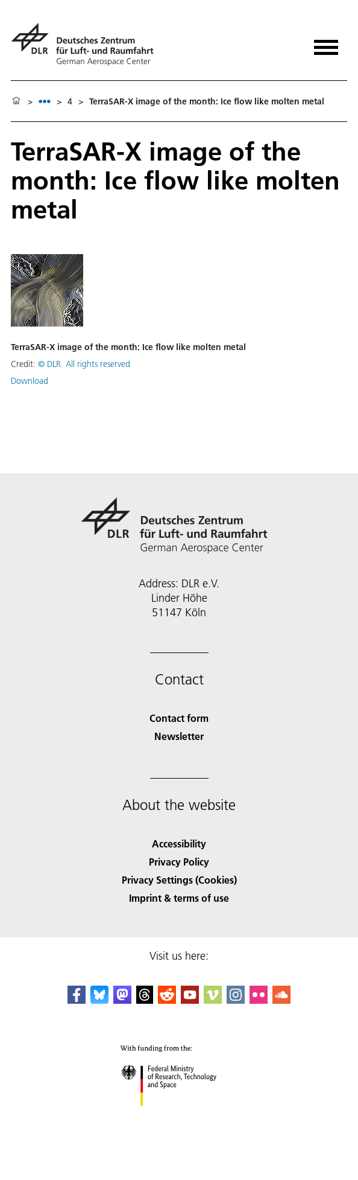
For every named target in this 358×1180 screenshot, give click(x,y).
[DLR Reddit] (167, 1000)
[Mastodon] (122, 1000)
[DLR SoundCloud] (281, 1000)
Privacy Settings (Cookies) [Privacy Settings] (179, 879)
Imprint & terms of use (179, 897)
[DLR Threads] (144, 1000)
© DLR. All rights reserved (84, 364)
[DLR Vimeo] (213, 1000)
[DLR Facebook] (77, 1000)
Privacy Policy (179, 861)
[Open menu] (326, 43)
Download (29, 380)
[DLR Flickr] (259, 1000)
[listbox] (45, 101)
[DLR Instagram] (236, 1000)
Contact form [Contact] (179, 718)
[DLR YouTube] (190, 1000)
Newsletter (179, 736)
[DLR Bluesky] (99, 1000)
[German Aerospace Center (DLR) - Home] (87, 44)
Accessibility (179, 843)
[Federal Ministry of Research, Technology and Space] (179, 1116)
